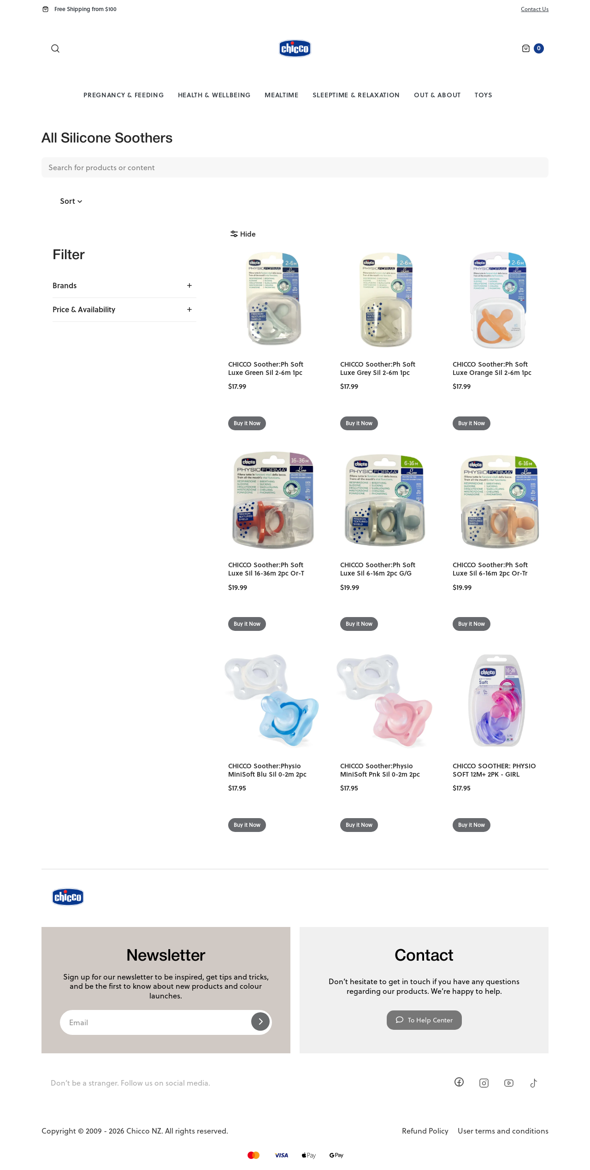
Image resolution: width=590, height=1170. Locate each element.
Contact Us (535, 9)
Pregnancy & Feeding (123, 95)
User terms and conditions (503, 1131)
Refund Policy (425, 1131)
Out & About (437, 95)
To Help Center (424, 1020)
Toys (484, 95)
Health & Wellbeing (214, 95)
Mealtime (282, 95)
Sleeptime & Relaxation (356, 95)
